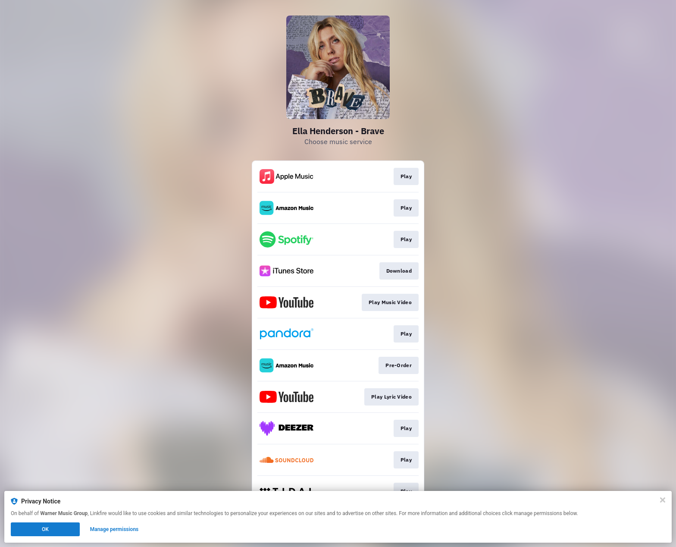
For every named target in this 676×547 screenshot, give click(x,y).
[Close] (663, 500)
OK (45, 529)
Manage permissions (114, 529)
